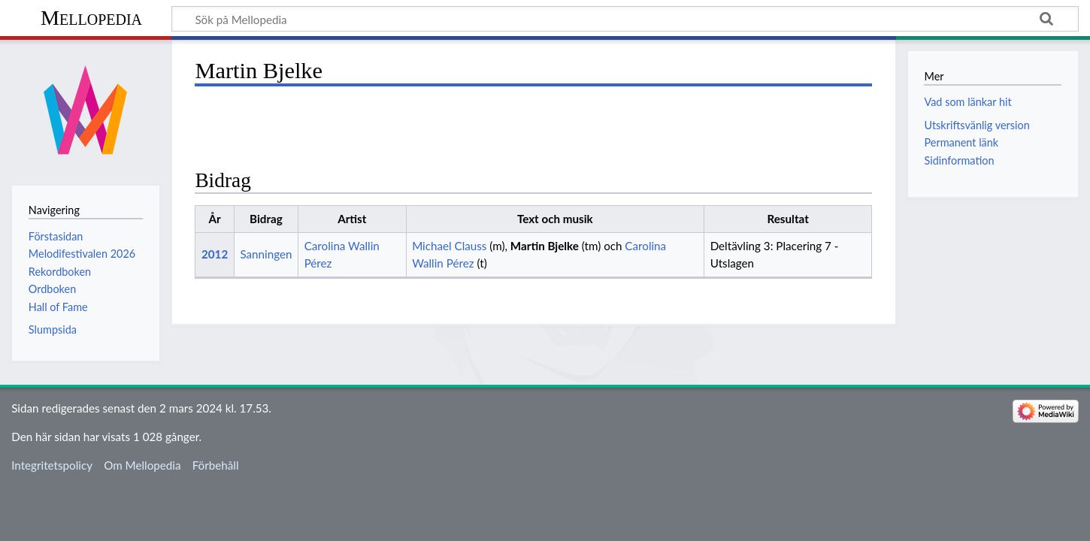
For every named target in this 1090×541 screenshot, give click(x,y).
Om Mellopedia (142, 465)
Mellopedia (91, 17)
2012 (214, 254)
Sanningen (266, 254)
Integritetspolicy (51, 465)
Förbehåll (215, 465)
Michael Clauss (449, 245)
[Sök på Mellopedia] (625, 19)
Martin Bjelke (544, 245)
